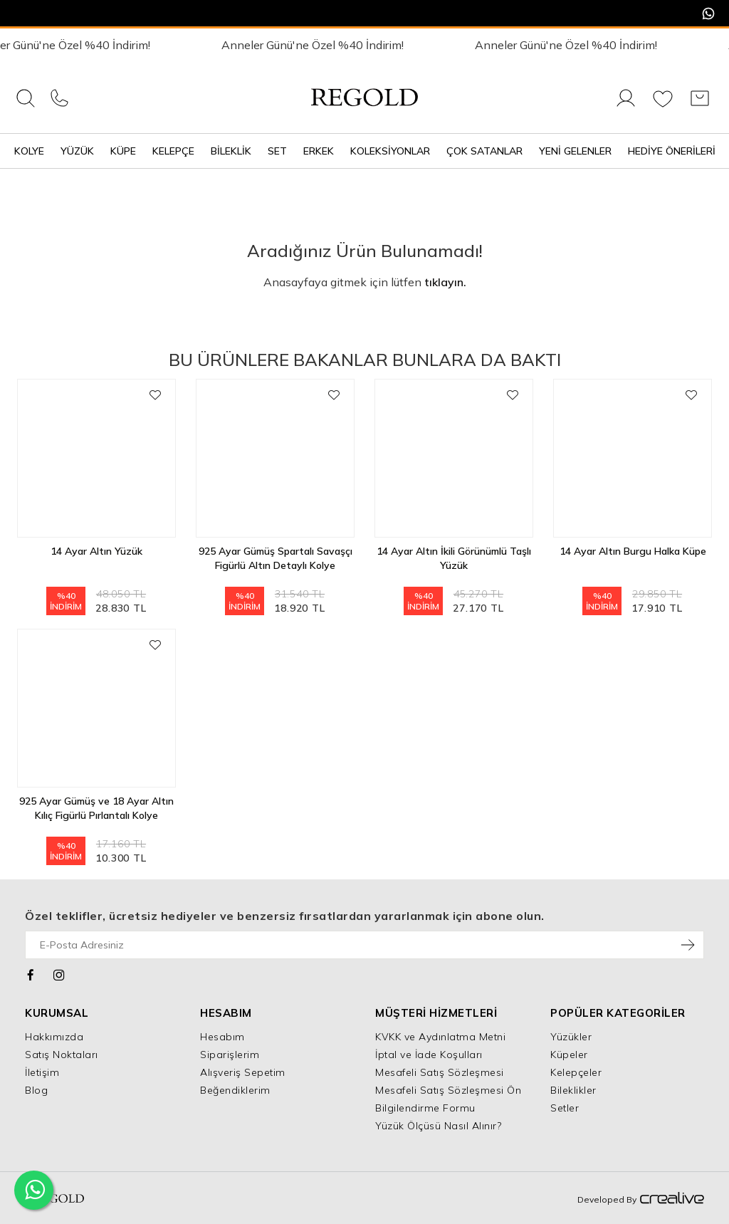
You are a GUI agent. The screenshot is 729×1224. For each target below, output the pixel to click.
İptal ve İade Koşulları (429, 1054)
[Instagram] (59, 973)
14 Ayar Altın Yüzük (96, 551)
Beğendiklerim (235, 1090)
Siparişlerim (229, 1054)
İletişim (42, 1072)
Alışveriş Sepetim (242, 1072)
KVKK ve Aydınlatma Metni (440, 1036)
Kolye (29, 151)
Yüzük (77, 151)
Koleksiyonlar (390, 151)
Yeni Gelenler (575, 151)
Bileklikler (573, 1090)
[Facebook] (31, 973)
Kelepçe (173, 151)
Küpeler (569, 1054)
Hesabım (222, 1036)
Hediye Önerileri (671, 151)
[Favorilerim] (662, 106)
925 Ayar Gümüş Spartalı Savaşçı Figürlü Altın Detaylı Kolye (275, 558)
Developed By (640, 1199)
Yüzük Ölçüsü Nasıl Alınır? (438, 1125)
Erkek (318, 151)
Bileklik (231, 151)
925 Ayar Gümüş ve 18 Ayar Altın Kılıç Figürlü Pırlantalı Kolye (96, 808)
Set (277, 151)
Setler (564, 1108)
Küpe (123, 151)
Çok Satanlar (484, 151)
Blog (36, 1090)
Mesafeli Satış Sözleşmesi (439, 1072)
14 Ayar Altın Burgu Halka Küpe (633, 551)
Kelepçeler (576, 1072)
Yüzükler (571, 1036)
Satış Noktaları (61, 1054)
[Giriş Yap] (625, 106)
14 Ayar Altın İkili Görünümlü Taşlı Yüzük (454, 558)
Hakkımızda (54, 1036)
